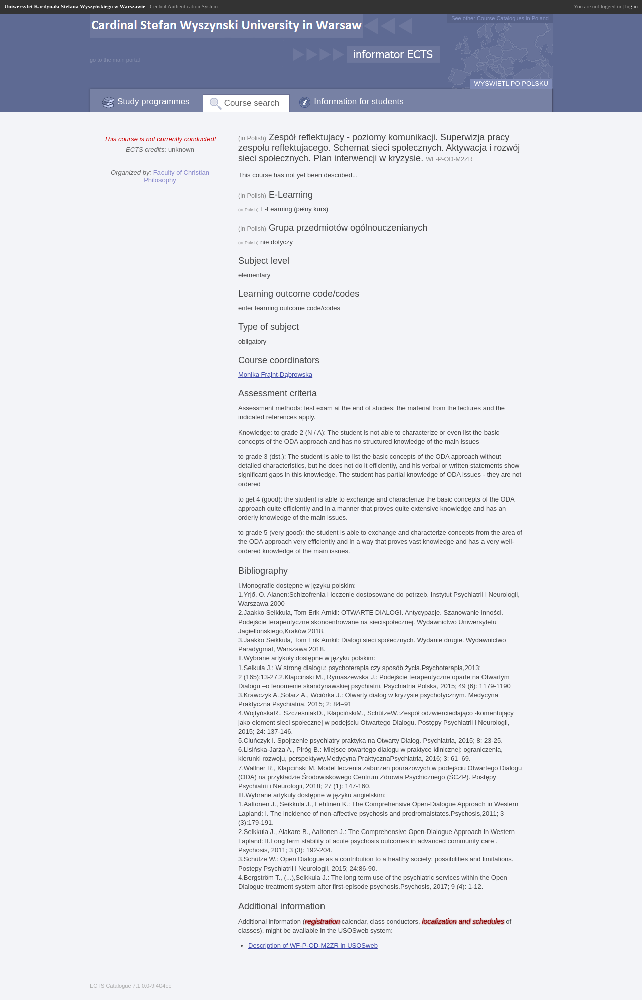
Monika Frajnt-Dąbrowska (275, 374)
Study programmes (153, 101)
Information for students (359, 101)
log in (631, 6)
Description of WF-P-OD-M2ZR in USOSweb (313, 945)
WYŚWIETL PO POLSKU (511, 83)
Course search (252, 103)
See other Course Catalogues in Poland (500, 18)
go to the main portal (115, 60)
